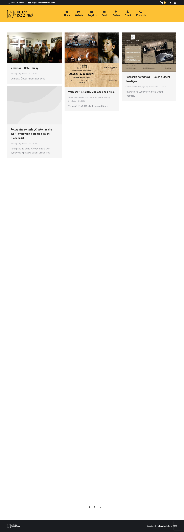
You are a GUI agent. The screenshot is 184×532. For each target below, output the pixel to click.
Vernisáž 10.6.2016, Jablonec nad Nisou (91, 92)
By (23, 73)
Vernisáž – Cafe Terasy (24, 68)
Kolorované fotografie (94, 97)
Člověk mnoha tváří (76, 97)
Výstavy (14, 73)
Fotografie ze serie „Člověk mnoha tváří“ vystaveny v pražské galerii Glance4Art (31, 134)
